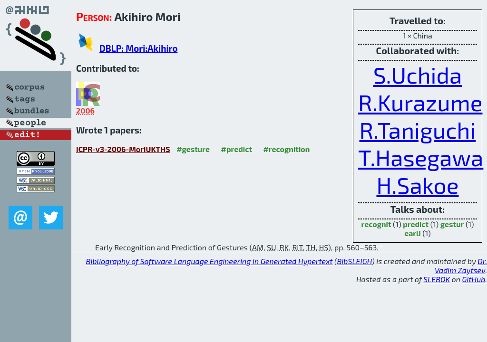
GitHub (474, 279)
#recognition (286, 148)
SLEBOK (436, 279)
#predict (236, 148)
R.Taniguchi (418, 129)
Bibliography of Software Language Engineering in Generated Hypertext (209, 261)
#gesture (193, 148)
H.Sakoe (417, 185)
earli (412, 233)
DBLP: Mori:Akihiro (138, 48)
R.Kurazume (420, 102)
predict (416, 223)
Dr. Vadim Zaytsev (461, 265)
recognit (376, 223)
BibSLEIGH (354, 261)
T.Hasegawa (420, 157)
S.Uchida (417, 74)
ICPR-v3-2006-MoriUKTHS (123, 148)
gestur (452, 223)
